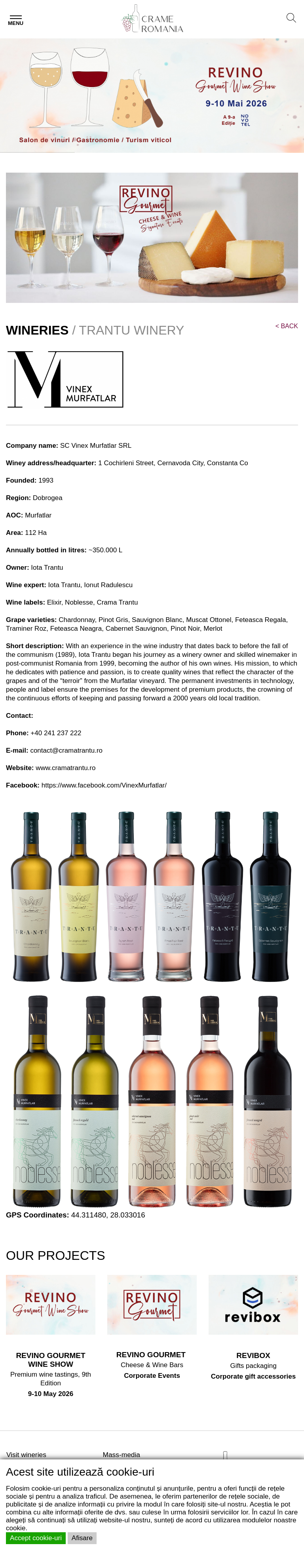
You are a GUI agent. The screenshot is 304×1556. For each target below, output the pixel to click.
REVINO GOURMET (152, 1355)
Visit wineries (26, 1455)
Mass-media (121, 1455)
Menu (15, 23)
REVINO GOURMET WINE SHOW (50, 1359)
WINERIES (37, 330)
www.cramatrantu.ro (65, 768)
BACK (287, 326)
